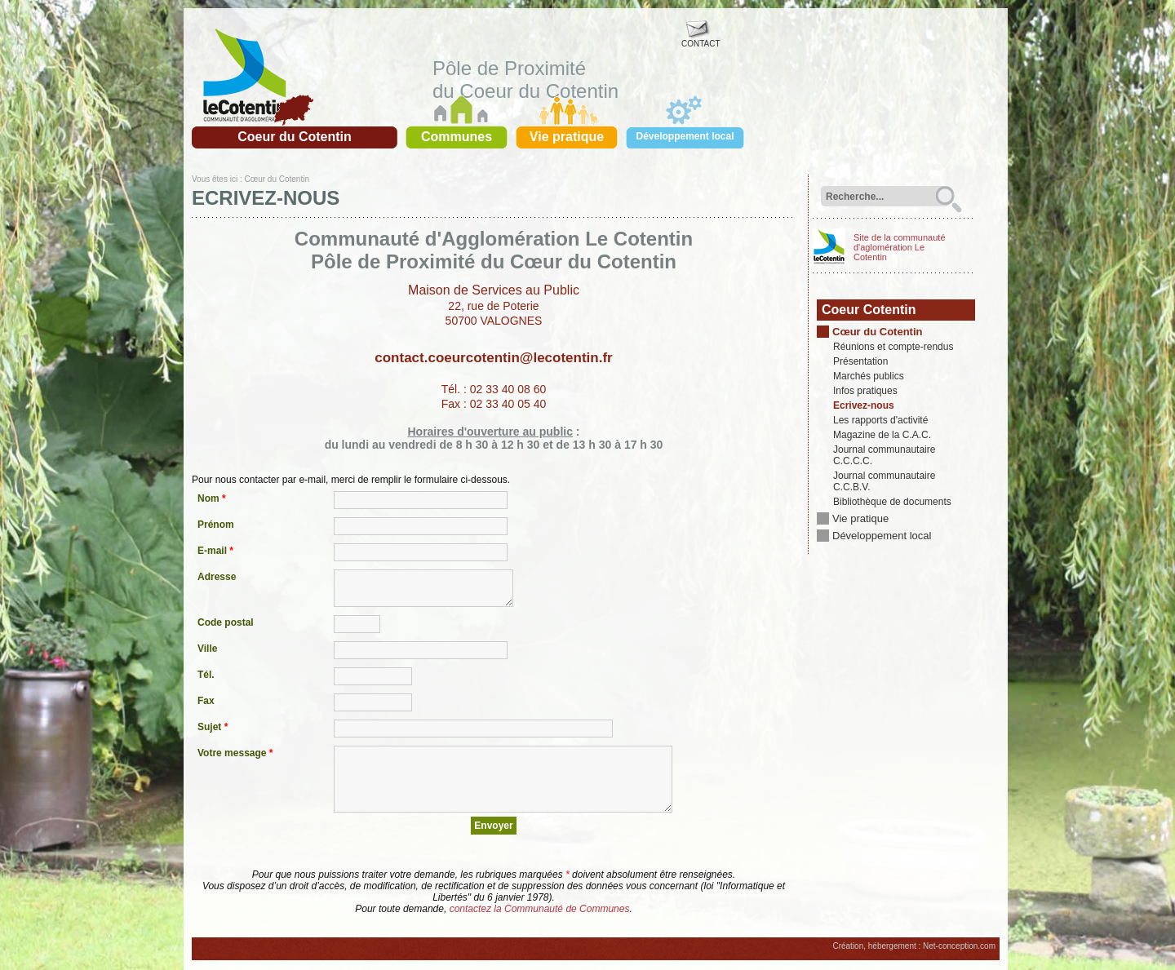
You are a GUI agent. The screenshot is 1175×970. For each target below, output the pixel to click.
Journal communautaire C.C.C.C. (884, 455)
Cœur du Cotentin (276, 179)
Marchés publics (868, 376)
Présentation (860, 361)
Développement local (881, 535)
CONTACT (701, 40)
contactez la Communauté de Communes (540, 909)
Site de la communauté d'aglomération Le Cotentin (900, 247)
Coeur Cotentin (869, 310)
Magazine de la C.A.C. (882, 435)
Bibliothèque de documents (892, 501)
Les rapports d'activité (880, 420)
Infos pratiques (865, 390)
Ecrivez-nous (863, 405)
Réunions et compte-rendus (893, 346)
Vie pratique (860, 518)
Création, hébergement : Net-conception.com (913, 945)
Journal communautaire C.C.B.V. (884, 481)
